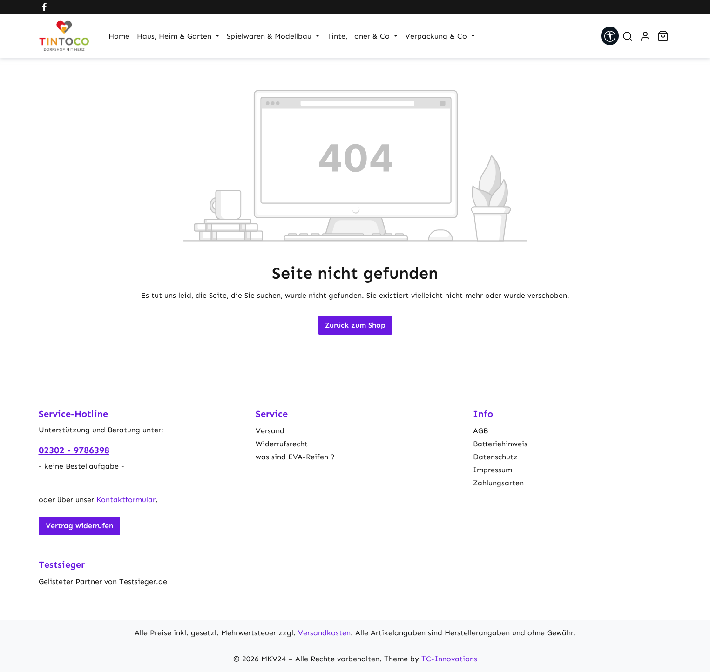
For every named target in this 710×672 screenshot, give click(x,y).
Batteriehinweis (500, 443)
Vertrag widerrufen (79, 525)
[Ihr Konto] (645, 36)
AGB (480, 430)
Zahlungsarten (498, 482)
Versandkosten (324, 632)
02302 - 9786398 (74, 450)
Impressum (492, 469)
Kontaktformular (126, 499)
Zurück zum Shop (355, 325)
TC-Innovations (449, 658)
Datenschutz (495, 456)
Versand (270, 430)
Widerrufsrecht (282, 443)
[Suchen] (627, 36)
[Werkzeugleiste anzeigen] (610, 36)
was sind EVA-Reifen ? (295, 456)
